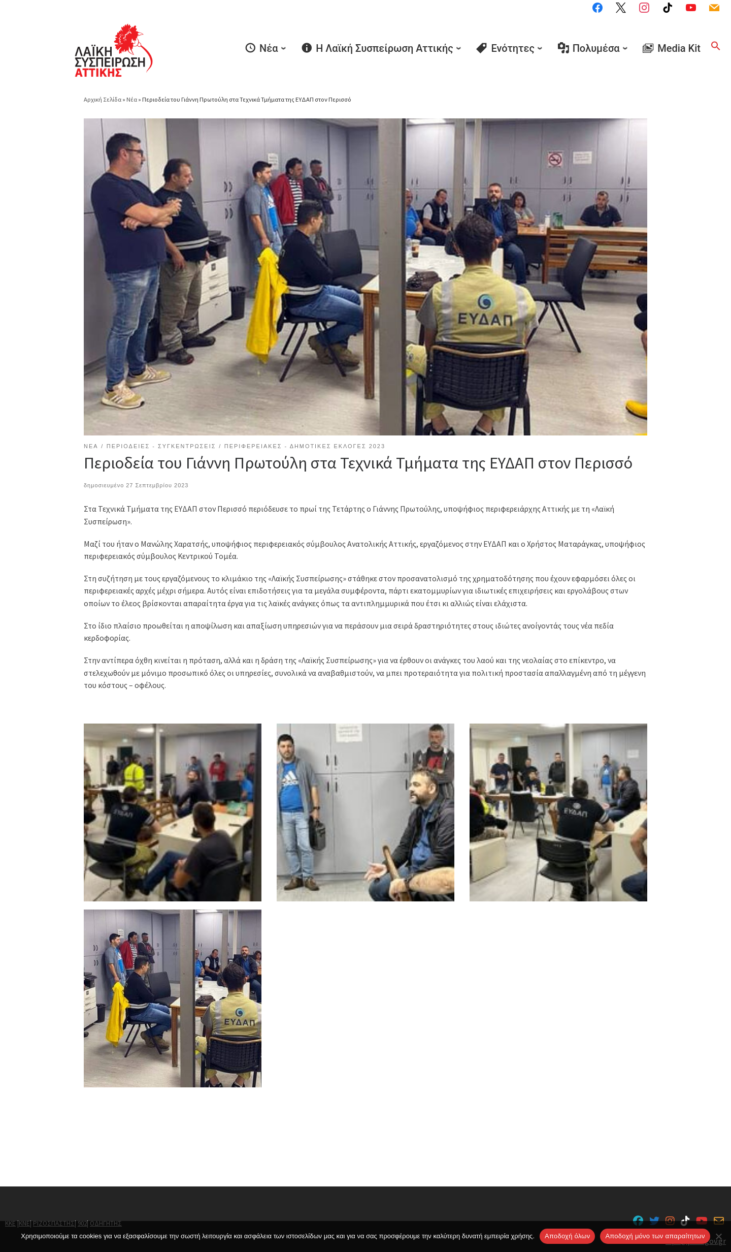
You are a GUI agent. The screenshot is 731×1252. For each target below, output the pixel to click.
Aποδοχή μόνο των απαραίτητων (655, 1236)
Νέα (131, 99)
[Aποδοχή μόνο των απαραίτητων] (718, 1236)
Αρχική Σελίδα (103, 99)
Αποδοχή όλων (567, 1236)
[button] (715, 45)
